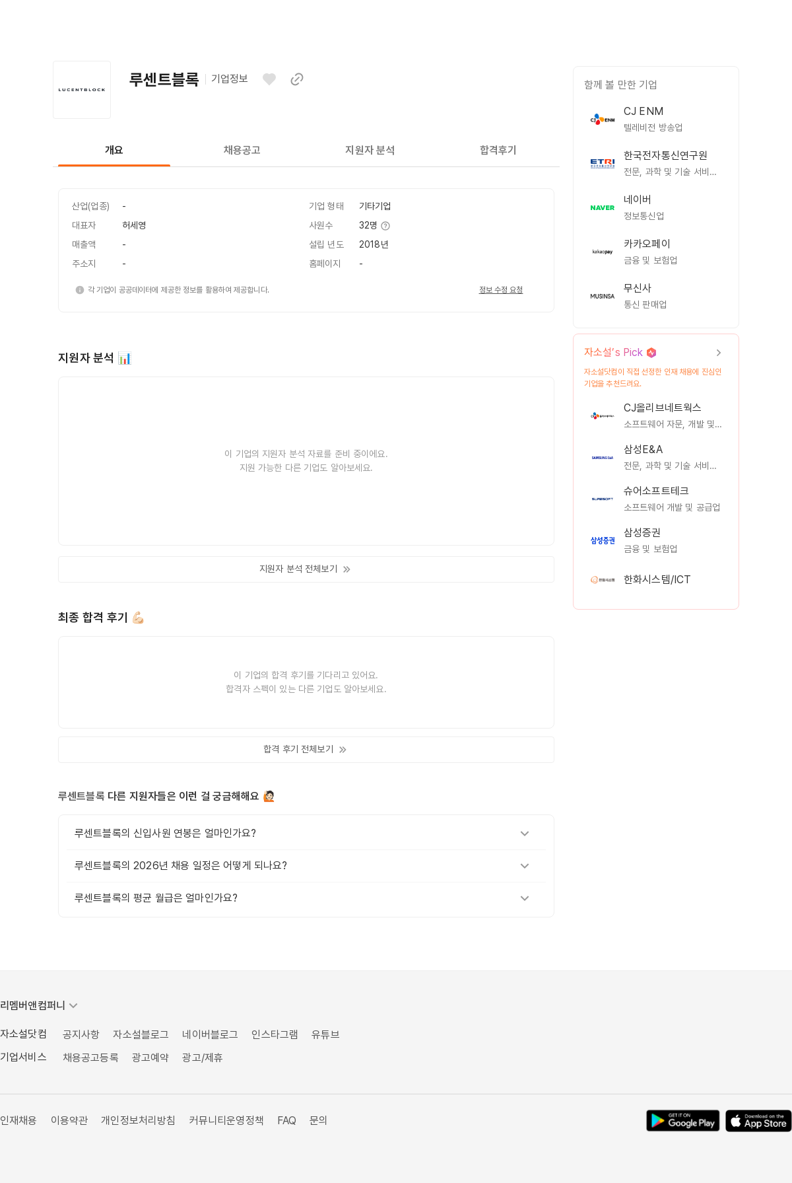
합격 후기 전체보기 (305, 749)
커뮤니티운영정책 (226, 1120)
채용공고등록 (91, 1058)
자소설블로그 (141, 1034)
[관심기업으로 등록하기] (269, 79)
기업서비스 (23, 1057)
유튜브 (325, 1034)
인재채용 (19, 1120)
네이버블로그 (210, 1034)
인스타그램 (274, 1034)
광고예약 (151, 1058)
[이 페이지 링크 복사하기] (297, 79)
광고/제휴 (202, 1058)
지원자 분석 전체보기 (306, 569)
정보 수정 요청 (501, 290)
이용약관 (69, 1120)
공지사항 (81, 1034)
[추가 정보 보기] (385, 226)
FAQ (286, 1120)
